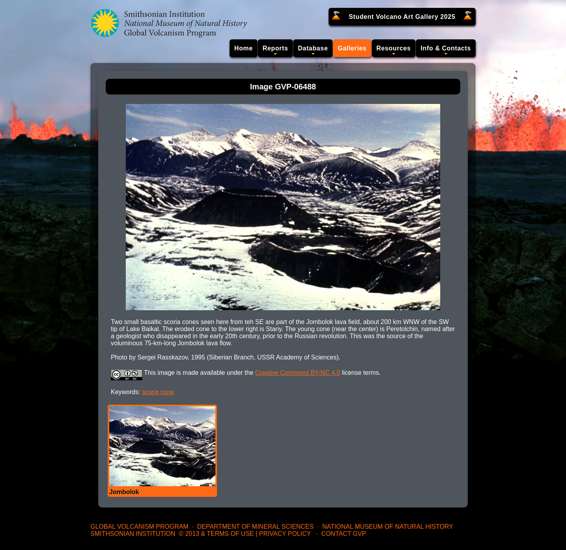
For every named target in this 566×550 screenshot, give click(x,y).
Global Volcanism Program (139, 526)
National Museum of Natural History (387, 526)
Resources (394, 48)
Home (243, 48)
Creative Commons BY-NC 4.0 (297, 372)
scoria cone (158, 392)
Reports (275, 48)
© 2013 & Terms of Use (216, 533)
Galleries (352, 48)
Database (313, 48)
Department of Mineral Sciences (255, 526)
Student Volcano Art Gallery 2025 (402, 16)
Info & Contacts (446, 48)
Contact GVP (343, 533)
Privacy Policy (285, 533)
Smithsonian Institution (132, 533)
